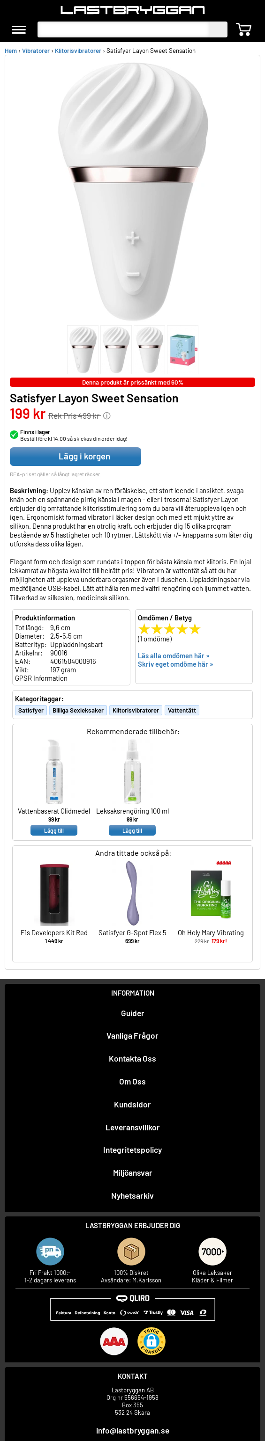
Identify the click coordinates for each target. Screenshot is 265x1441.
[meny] (19, 29)
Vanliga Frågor (132, 1035)
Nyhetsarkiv (132, 1195)
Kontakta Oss (132, 1058)
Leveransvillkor (133, 1127)
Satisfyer (31, 710)
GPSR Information (41, 678)
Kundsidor (132, 1104)
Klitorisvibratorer (78, 50)
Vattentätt (182, 710)
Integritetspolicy (132, 1149)
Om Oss (132, 1081)
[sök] (218, 29)
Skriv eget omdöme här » (175, 664)
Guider (132, 1013)
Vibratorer (36, 50)
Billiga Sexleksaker (78, 710)
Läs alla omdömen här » (174, 655)
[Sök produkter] (124, 29)
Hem (11, 50)
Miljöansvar (132, 1172)
